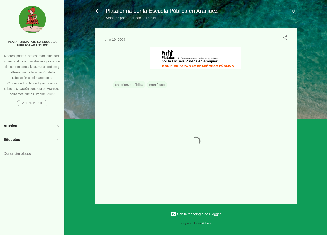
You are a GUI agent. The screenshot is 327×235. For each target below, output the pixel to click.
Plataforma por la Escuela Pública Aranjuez (32, 43)
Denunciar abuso (17, 153)
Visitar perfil (32, 103)
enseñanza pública (129, 85)
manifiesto (157, 85)
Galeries (206, 223)
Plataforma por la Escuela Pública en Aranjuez (162, 11)
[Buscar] (294, 12)
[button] (285, 38)
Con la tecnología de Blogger (196, 214)
